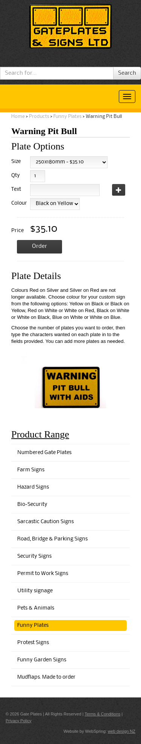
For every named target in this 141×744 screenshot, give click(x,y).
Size (16, 161)
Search (127, 73)
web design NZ (121, 731)
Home (18, 117)
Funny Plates (67, 117)
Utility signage (35, 591)
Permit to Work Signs (42, 573)
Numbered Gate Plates (44, 452)
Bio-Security (32, 504)
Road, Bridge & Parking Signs (52, 539)
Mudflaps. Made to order (46, 677)
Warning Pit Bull (104, 117)
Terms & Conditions (102, 714)
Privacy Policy (18, 720)
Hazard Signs (33, 487)
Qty (15, 175)
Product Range (40, 434)
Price (17, 230)
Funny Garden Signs (41, 660)
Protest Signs (33, 642)
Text (16, 189)
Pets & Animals (35, 608)
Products (39, 117)
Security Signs (34, 556)
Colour (17, 203)
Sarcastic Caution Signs (45, 521)
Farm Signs (30, 470)
